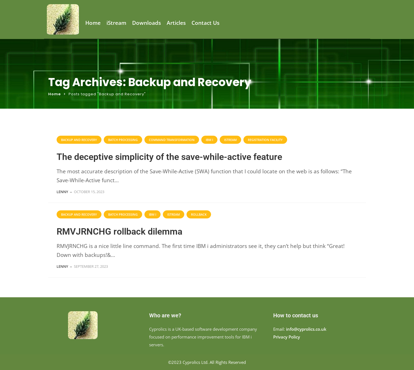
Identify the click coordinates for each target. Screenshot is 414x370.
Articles (176, 23)
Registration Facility (265, 140)
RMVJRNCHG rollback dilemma (119, 231)
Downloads (146, 23)
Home (93, 23)
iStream (116, 23)
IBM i (209, 140)
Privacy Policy (286, 337)
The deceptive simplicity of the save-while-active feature (169, 157)
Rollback (199, 214)
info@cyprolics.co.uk (306, 329)
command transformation (172, 140)
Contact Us (205, 23)
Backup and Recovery (79, 140)
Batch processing (123, 140)
